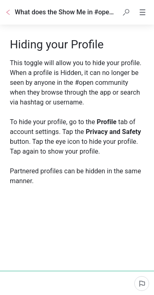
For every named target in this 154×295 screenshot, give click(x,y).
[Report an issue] (141, 283)
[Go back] (8, 12)
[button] (126, 12)
